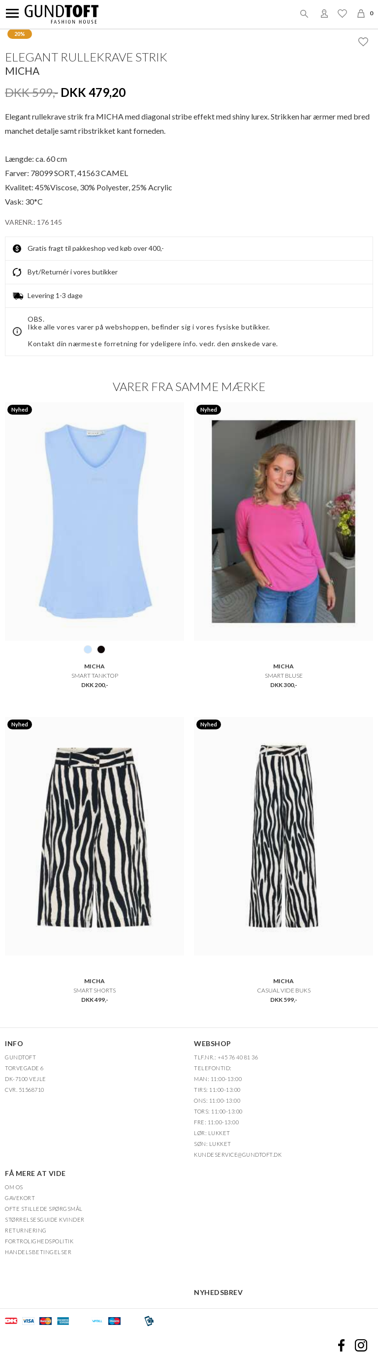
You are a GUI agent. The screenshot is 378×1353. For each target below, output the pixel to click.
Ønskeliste (342, 13)
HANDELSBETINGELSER (38, 1252)
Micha (22, 70)
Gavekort (20, 1198)
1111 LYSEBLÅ (88, 649)
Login (324, 13)
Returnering (26, 1230)
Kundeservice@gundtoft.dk (238, 1154)
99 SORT (101, 649)
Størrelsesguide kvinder (45, 1219)
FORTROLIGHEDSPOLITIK (39, 1241)
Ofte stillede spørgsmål (44, 1208)
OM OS (14, 1187)
